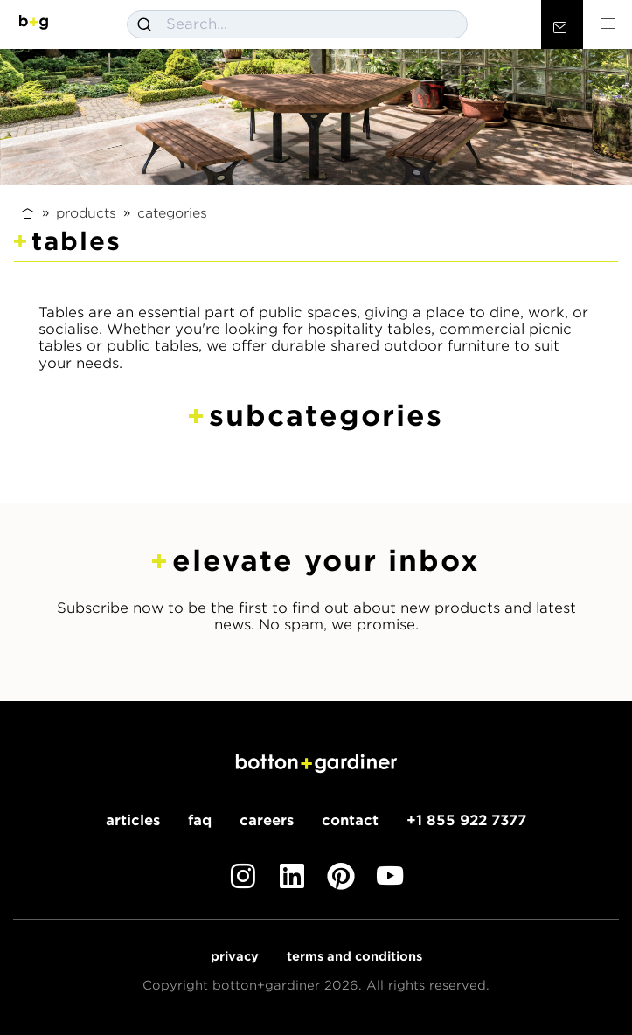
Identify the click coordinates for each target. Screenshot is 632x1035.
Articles (133, 820)
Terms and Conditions (354, 956)
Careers (267, 820)
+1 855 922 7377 (466, 820)
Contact (350, 820)
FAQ (200, 820)
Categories (172, 212)
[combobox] (297, 24)
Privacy (235, 956)
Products (86, 212)
